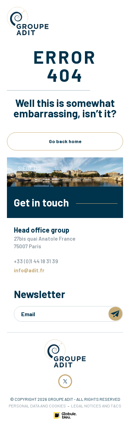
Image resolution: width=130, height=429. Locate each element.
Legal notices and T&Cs (96, 405)
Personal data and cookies (37, 405)
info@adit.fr (29, 270)
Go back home (65, 141)
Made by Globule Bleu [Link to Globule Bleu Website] (65, 415)
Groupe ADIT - (28, 21)
